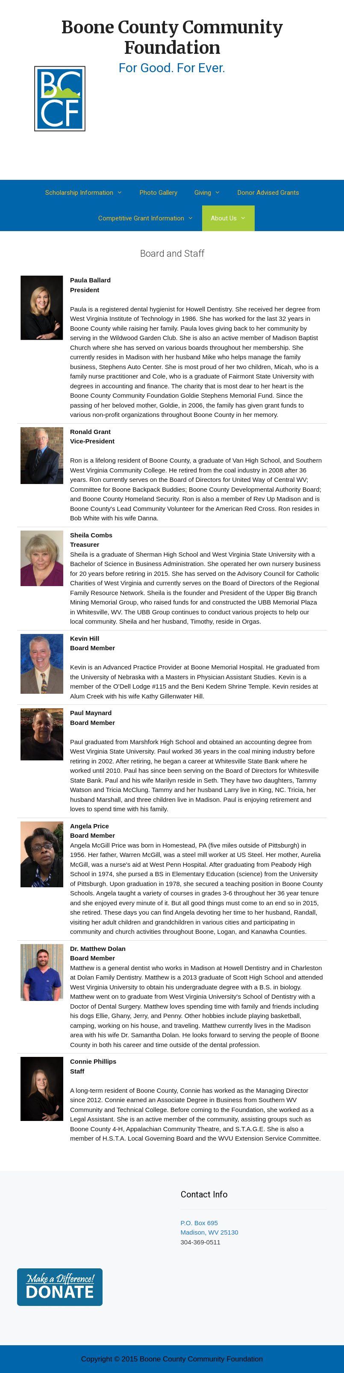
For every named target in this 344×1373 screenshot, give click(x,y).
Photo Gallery (158, 193)
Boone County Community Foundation (172, 38)
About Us (233, 218)
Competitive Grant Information (150, 218)
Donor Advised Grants (268, 193)
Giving (211, 192)
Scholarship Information (88, 192)
